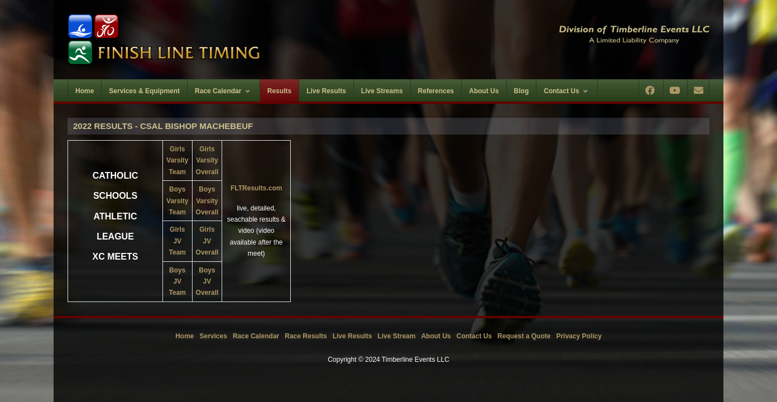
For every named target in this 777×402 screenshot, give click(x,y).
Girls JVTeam (177, 241)
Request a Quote (523, 336)
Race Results (306, 336)
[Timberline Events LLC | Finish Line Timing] (221, 39)
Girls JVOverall (207, 241)
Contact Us (474, 336)
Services (213, 336)
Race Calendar (256, 336)
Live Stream (396, 336)
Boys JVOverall (207, 281)
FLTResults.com (256, 188)
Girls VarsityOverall (207, 160)
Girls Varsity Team (177, 160)
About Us (435, 336)
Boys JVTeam (177, 281)
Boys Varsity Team (177, 200)
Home (184, 336)
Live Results (352, 336)
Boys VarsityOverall (207, 200)
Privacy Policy (578, 336)
